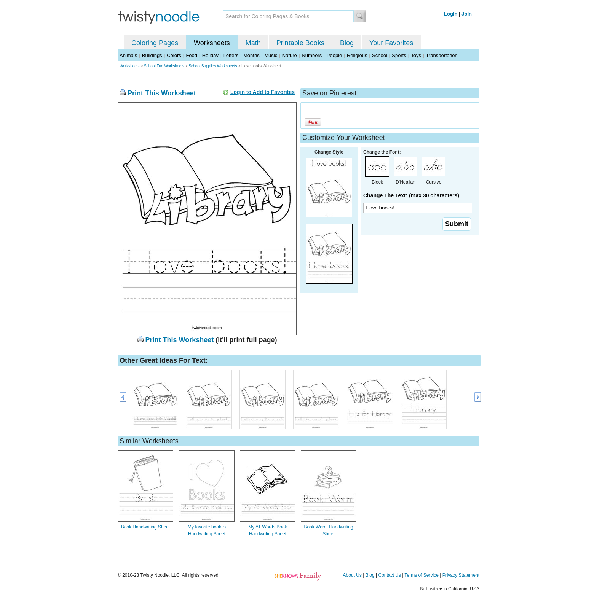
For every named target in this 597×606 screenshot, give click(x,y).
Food (191, 55)
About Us (352, 575)
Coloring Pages (154, 43)
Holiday (210, 55)
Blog (347, 43)
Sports (399, 55)
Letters (231, 55)
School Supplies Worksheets (212, 66)
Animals (128, 55)
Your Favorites (391, 43)
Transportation (441, 55)
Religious (357, 55)
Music (270, 55)
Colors (174, 55)
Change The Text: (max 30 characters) (411, 195)
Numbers (312, 55)
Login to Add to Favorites (262, 92)
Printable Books (300, 43)
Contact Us (389, 575)
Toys (416, 55)
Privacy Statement (460, 575)
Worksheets (212, 43)
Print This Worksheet (162, 93)
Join (466, 14)
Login (450, 14)
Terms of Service (421, 575)
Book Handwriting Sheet (145, 527)
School (379, 55)
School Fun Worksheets (164, 66)
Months (251, 55)
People (334, 55)
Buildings (152, 55)
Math (253, 43)
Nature (289, 55)
